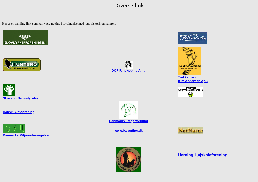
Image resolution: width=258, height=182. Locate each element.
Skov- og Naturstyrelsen (22, 96)
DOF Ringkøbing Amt (129, 70)
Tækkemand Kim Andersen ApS (193, 79)
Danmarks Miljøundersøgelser (26, 135)
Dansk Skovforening (19, 112)
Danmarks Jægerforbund (128, 119)
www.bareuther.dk (128, 130)
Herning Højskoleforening (203, 155)
